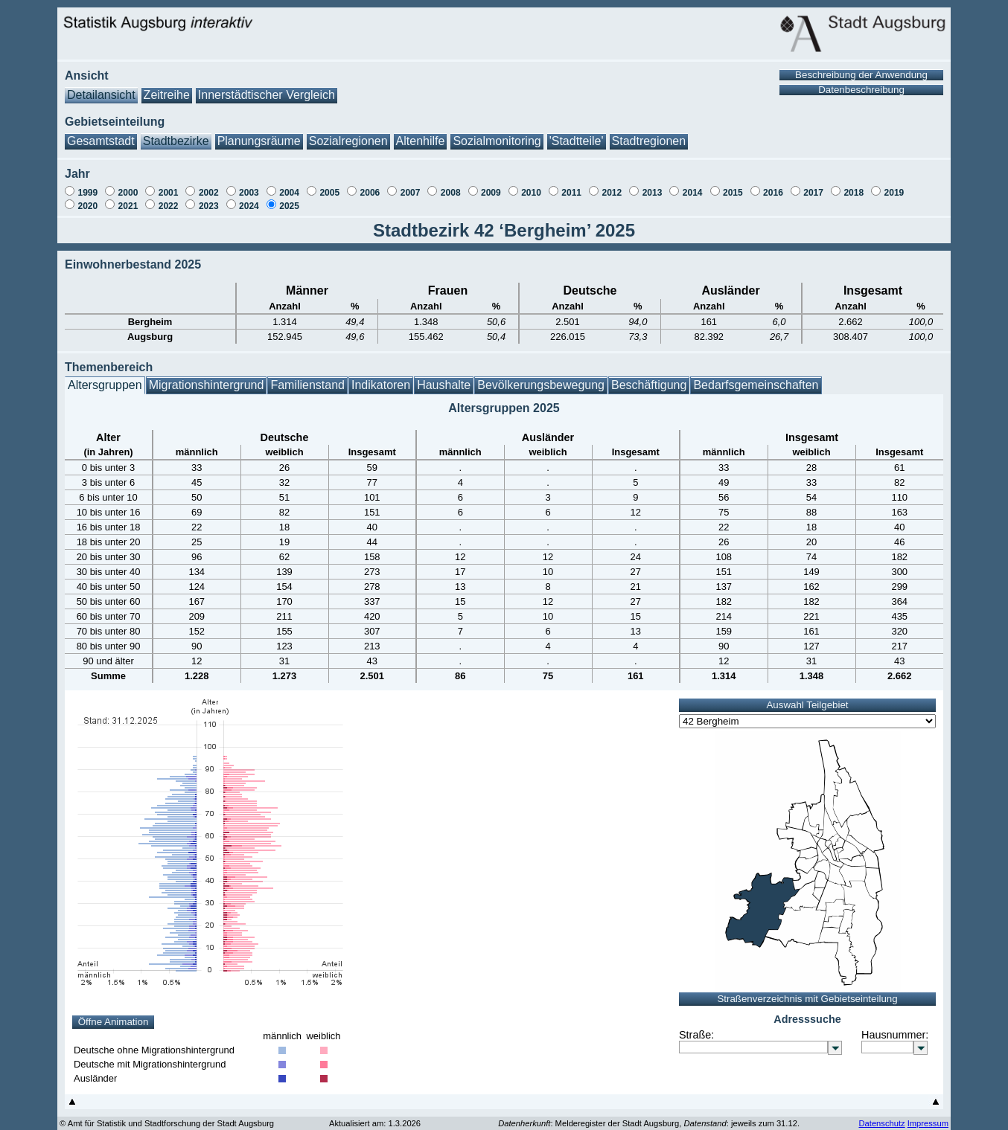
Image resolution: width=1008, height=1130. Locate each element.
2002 (209, 185)
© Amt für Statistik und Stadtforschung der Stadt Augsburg (167, 1115)
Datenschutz (881, 1115)
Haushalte (443, 377)
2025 (289, 198)
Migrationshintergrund (206, 377)
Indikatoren (380, 377)
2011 (571, 185)
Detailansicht (101, 87)
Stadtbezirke (176, 133)
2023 (209, 198)
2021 (128, 198)
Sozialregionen (348, 133)
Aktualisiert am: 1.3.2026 (375, 1115)
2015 (733, 185)
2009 (491, 185)
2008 (451, 185)
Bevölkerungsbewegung (541, 377)
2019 (894, 185)
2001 (169, 185)
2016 (773, 185)
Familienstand (307, 377)
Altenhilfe (420, 133)
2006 (370, 185)
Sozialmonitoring (496, 133)
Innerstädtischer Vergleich (266, 87)
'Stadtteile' (576, 133)
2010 (531, 185)
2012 (612, 185)
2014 (693, 185)
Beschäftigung (648, 377)
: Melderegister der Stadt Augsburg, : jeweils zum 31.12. (649, 1115)
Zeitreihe (167, 87)
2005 (329, 185)
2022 (169, 198)
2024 (249, 198)
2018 (853, 185)
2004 (289, 185)
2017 (813, 185)
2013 (652, 185)
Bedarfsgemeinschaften (755, 377)
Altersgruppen (105, 377)
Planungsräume (259, 133)
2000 (128, 185)
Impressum (927, 1115)
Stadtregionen (649, 133)
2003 (249, 185)
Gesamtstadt (101, 133)
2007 (411, 185)
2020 (87, 198)
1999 (87, 185)
